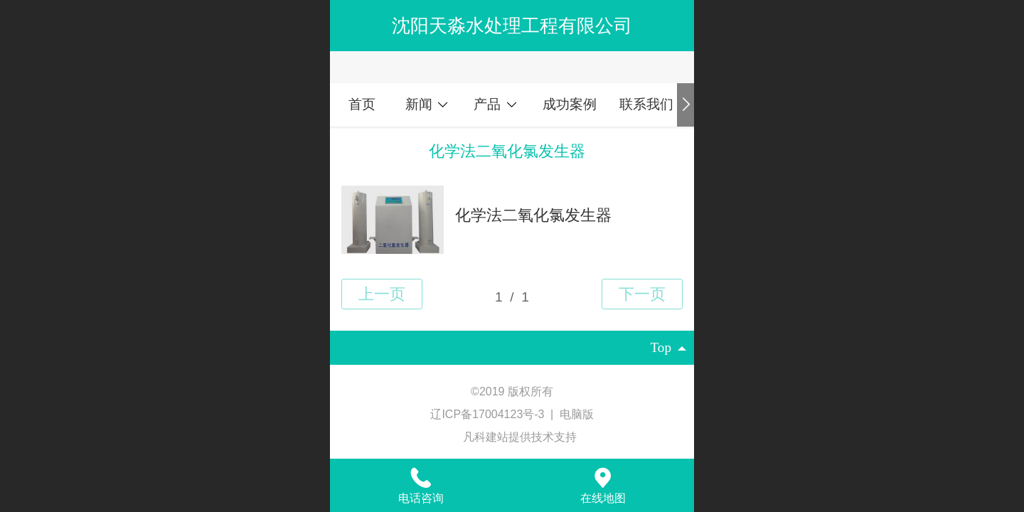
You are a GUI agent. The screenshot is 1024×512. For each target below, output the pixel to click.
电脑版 (577, 414)
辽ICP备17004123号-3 (489, 414)
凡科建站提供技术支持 (512, 437)
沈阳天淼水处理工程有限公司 (512, 26)
